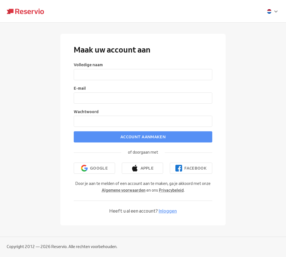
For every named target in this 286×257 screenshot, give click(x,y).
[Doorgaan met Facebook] (191, 168)
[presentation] (272, 11)
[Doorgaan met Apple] (142, 168)
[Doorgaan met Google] (94, 168)
